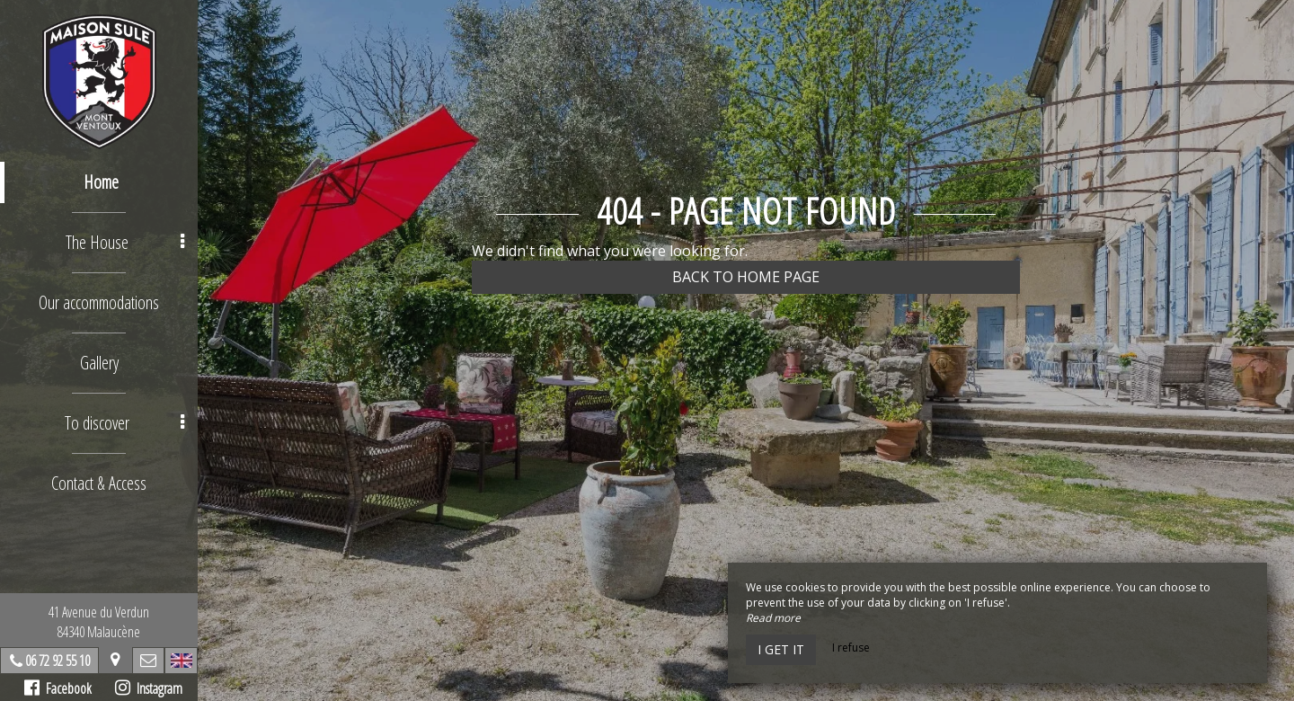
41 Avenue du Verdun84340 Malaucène (99, 622)
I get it (781, 649)
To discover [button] (124, 423)
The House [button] (125, 242)
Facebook (58, 688)
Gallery (99, 362)
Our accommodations (99, 302)
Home (101, 182)
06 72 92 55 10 (57, 660)
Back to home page (746, 277)
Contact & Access (98, 483)
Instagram (148, 688)
